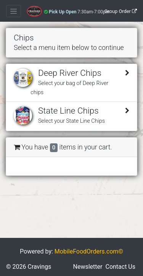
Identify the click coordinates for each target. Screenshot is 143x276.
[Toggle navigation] (13, 11)
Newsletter (88, 266)
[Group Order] (120, 11)
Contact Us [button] (120, 266)
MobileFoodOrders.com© (89, 251)
